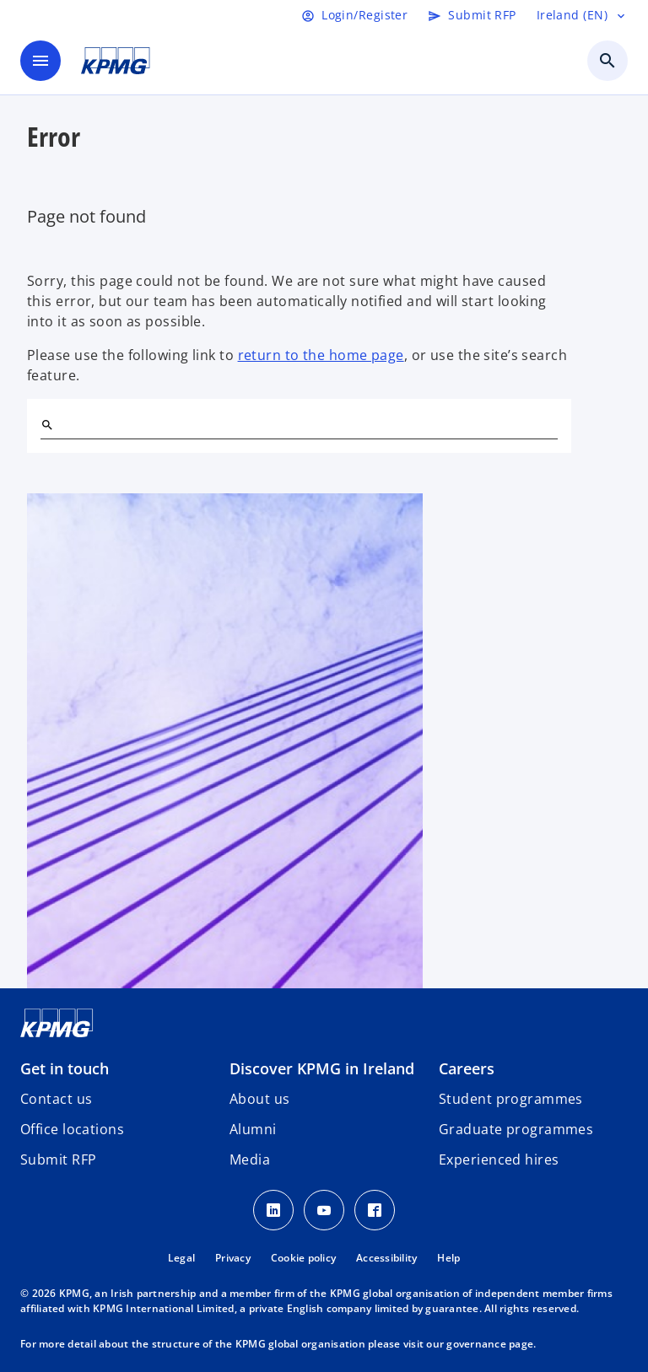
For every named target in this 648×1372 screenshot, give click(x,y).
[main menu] (40, 60)
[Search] (47, 425)
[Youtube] (324, 1210)
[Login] (354, 15)
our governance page (479, 1344)
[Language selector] (582, 15)
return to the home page (321, 355)
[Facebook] (374, 1210)
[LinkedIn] (273, 1210)
